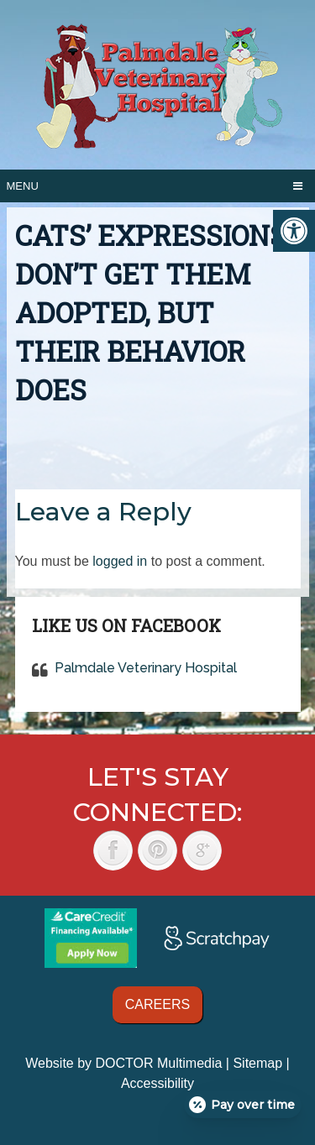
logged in (119, 561)
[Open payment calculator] (243, 1104)
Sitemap (257, 1063)
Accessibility (157, 1083)
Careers (157, 1004)
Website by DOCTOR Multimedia (123, 1063)
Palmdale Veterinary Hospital (146, 668)
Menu (23, 186)
